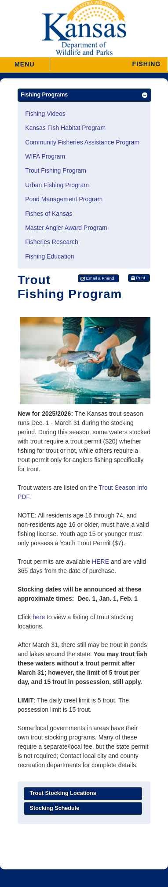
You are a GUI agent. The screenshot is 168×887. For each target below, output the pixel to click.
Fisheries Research (51, 241)
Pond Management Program (63, 199)
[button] (108, 64)
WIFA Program (45, 156)
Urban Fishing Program (57, 184)
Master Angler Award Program (66, 227)
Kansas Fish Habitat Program (65, 127)
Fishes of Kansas (48, 213)
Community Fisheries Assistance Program (82, 142)
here (39, 617)
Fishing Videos (45, 113)
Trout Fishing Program (55, 170)
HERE (100, 561)
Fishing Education (49, 256)
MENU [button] (25, 61)
